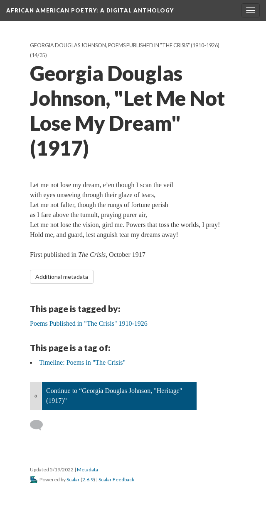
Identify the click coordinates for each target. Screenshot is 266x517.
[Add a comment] (40, 425)
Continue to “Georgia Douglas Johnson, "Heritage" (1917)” (114, 395)
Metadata (87, 469)
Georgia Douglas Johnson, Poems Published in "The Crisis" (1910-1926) (124, 45)
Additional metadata (61, 276)
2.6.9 (88, 479)
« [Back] (35, 395)
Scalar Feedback (116, 479)
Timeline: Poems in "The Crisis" (82, 362)
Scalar (73, 479)
